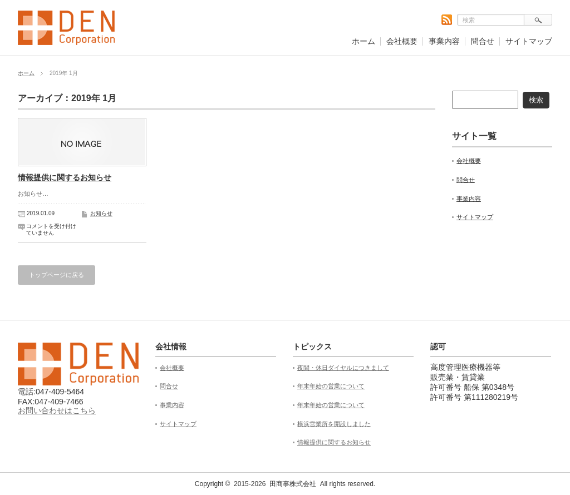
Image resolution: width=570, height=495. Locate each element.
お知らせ (101, 213)
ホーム (363, 41)
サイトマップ (528, 41)
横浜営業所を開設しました (334, 423)
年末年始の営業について (331, 386)
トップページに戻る (56, 274)
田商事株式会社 (292, 484)
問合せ (482, 41)
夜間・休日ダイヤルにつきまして (343, 367)
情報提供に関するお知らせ (64, 177)
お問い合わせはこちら (57, 410)
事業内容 (444, 41)
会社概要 (401, 41)
